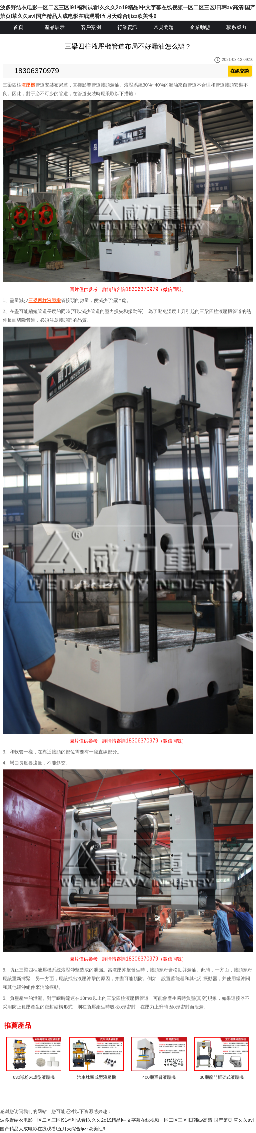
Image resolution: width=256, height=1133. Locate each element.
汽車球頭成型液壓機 (96, 1077)
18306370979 (36, 71)
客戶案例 (91, 27)
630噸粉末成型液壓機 (34, 1077)
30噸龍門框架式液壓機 (221, 1077)
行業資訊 (127, 27)
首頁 (18, 27)
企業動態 (200, 27)
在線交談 (239, 71)
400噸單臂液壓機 (159, 1077)
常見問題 (164, 27)
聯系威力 (236, 27)
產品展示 (55, 27)
